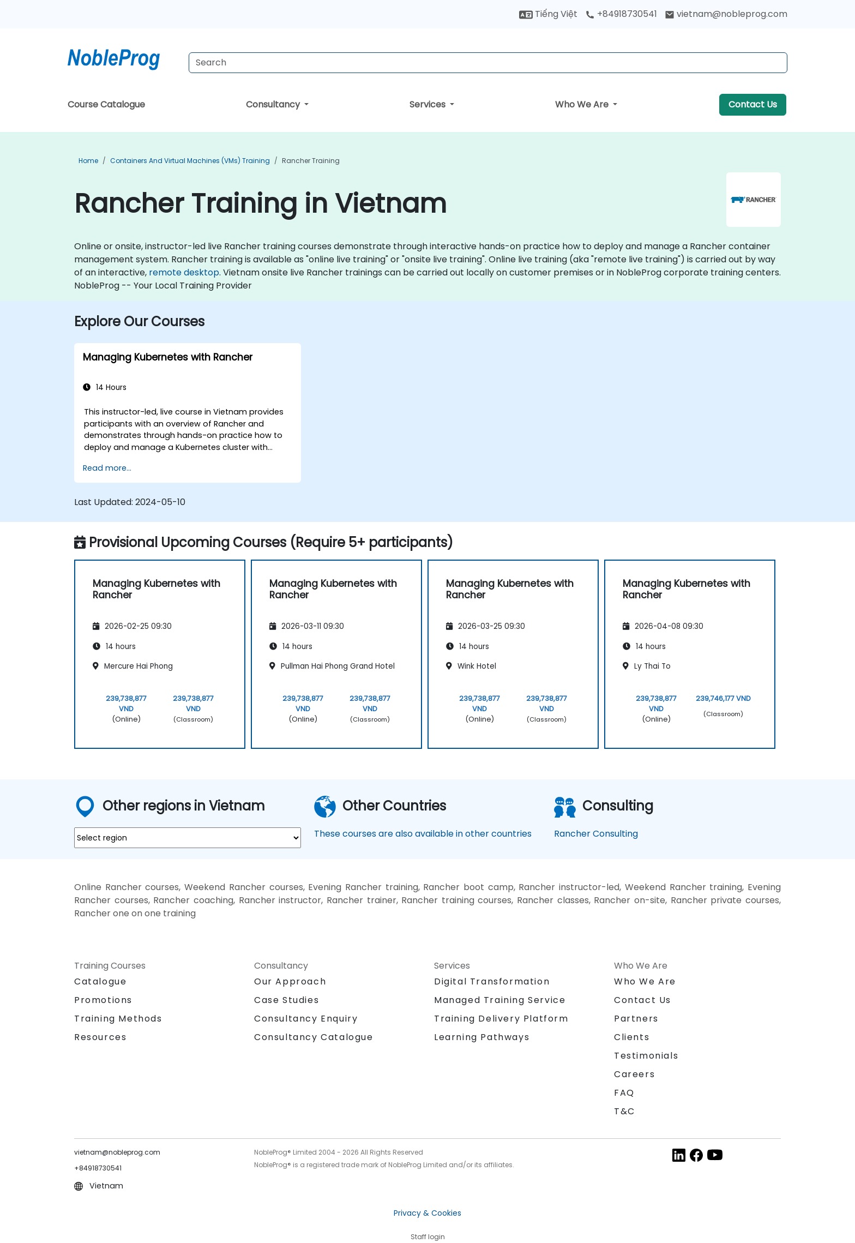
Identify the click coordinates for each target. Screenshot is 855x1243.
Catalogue (100, 981)
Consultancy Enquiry (306, 1019)
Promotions (103, 1000)
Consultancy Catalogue (314, 1037)
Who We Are (583, 104)
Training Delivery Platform (501, 1018)
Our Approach (290, 981)
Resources (100, 1037)
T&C (624, 1111)
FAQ (624, 1092)
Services (429, 104)
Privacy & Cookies (427, 1213)
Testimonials (646, 1055)
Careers (634, 1074)
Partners (636, 1018)
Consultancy (274, 104)
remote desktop (184, 272)
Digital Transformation (492, 981)
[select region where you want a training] (187, 837)
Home (88, 160)
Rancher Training (311, 160)
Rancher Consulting (596, 833)
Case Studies (286, 1000)
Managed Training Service (499, 1000)
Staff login (428, 1236)
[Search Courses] (488, 62)
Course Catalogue (106, 104)
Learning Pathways (481, 1037)
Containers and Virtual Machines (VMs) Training (190, 160)
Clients (631, 1037)
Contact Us (752, 104)
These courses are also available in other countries (423, 833)
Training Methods (118, 1018)
